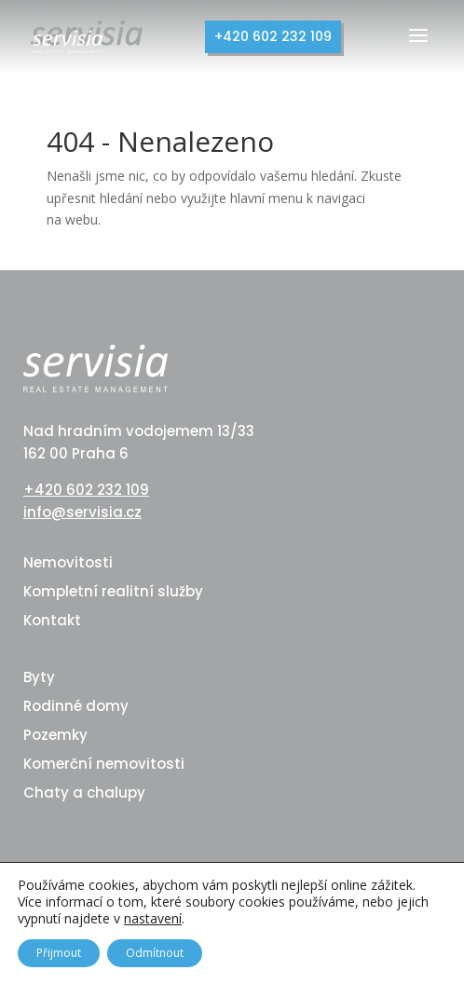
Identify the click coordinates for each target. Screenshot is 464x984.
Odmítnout (155, 953)
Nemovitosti (68, 562)
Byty (39, 677)
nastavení (153, 918)
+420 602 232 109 (273, 36)
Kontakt (52, 620)
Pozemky (55, 735)
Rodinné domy (76, 706)
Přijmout (58, 953)
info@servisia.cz (82, 512)
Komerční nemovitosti (103, 763)
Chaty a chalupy (84, 792)
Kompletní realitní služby (113, 591)
